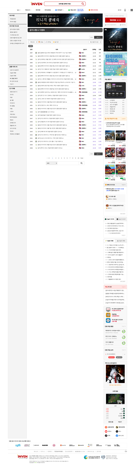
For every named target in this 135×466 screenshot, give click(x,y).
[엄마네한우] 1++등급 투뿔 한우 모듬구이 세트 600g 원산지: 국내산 (116, 290)
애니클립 (12, 105)
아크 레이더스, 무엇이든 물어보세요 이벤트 (51, 135)
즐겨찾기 (57, 42)
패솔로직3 (112, 106)
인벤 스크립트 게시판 (15, 40)
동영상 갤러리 (13, 32)
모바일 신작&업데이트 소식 (17, 43)
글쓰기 (98, 37)
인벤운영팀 (84, 92)
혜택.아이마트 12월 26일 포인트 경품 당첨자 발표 (53, 56)
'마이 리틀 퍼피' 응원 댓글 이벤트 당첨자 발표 (52, 69)
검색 (81, 163)
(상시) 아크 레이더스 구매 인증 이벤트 (50, 138)
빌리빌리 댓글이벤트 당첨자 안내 (48, 115)
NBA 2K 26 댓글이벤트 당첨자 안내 (49, 131)
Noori (82, 72)
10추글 (49, 42)
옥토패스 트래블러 (15, 134)
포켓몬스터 (13, 122)
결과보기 (119, 357)
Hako (82, 62)
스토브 (12, 111)
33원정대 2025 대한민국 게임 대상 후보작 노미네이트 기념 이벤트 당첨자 (59, 82)
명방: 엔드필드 (117, 86)
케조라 (112, 113)
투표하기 (111, 357)
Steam (11, 120)
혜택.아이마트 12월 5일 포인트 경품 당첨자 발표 (53, 89)
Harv (82, 52)
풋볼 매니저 (13, 125)
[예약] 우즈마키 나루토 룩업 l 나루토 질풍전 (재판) (116, 296)
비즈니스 (43, 451)
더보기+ (124, 79)
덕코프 (12, 131)
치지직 (12, 94)
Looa (82, 85)
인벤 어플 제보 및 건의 (16, 37)
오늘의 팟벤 (13, 75)
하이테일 (112, 111)
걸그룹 (12, 100)
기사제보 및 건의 (14, 35)
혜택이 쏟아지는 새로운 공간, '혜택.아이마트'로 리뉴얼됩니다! (56, 92)
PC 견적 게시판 (14, 81)
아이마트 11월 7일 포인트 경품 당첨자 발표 (51, 128)
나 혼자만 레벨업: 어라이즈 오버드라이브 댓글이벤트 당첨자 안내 (57, 79)
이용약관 (49, 451)
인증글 (41, 42)
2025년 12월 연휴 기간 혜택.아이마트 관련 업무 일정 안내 (55, 59)
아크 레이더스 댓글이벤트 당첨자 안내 (50, 118)
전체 (30, 46)
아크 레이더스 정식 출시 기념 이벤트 (49, 141)
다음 (81, 158)
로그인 (119, 10)
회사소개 (36, 451)
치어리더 (12, 103)
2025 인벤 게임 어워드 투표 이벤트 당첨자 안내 (52, 85)
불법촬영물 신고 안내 (45, 112)
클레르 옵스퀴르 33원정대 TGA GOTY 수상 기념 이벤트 (55, 52)
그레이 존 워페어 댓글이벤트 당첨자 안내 (51, 98)
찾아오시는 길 (90, 451)
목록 (91, 37)
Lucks (83, 69)
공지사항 (99, 451)
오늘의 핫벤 (13, 72)
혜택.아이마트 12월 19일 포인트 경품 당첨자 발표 (53, 66)
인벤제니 (83, 56)
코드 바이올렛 (114, 104)
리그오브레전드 (111, 354)
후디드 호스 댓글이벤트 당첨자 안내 (49, 148)
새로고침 (122, 213)
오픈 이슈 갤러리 (14, 70)
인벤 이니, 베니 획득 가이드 (47, 105)
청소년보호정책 (68, 451)
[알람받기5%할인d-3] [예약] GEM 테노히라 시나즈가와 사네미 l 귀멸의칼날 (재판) (116, 293)
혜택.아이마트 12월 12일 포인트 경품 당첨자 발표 (53, 75)
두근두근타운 (113, 102)
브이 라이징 (13, 128)
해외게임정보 (13, 117)
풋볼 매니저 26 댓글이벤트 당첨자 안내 (50, 121)
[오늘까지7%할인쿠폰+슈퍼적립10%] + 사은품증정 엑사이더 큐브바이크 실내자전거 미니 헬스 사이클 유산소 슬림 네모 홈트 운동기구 (116, 299)
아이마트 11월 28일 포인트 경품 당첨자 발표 (51, 102)
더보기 (120, 422)
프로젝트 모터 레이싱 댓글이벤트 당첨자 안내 (52, 62)
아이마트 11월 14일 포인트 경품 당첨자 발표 (51, 125)
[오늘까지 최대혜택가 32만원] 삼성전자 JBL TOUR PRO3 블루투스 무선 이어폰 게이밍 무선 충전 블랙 (116, 302)
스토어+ (124, 118)
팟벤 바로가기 (13, 91)
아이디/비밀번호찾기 (111, 25)
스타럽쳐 (112, 100)
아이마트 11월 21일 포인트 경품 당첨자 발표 (51, 108)
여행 (11, 108)
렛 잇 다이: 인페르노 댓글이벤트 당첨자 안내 (52, 95)
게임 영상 (12, 114)
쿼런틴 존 (112, 109)
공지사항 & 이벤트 (15, 29)
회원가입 (123, 25)
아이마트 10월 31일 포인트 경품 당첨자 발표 (51, 144)
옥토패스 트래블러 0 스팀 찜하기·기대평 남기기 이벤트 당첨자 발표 (58, 72)
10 (78, 158)
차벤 (11, 97)
